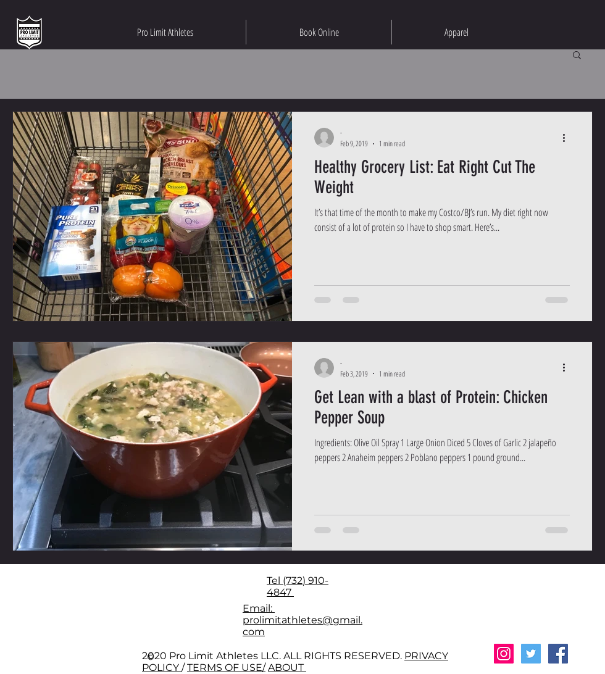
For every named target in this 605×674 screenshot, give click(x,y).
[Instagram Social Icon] (504, 654)
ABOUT (287, 667)
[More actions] (568, 137)
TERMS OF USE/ (226, 667)
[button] (577, 55)
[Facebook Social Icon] (558, 654)
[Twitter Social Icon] (531, 654)
